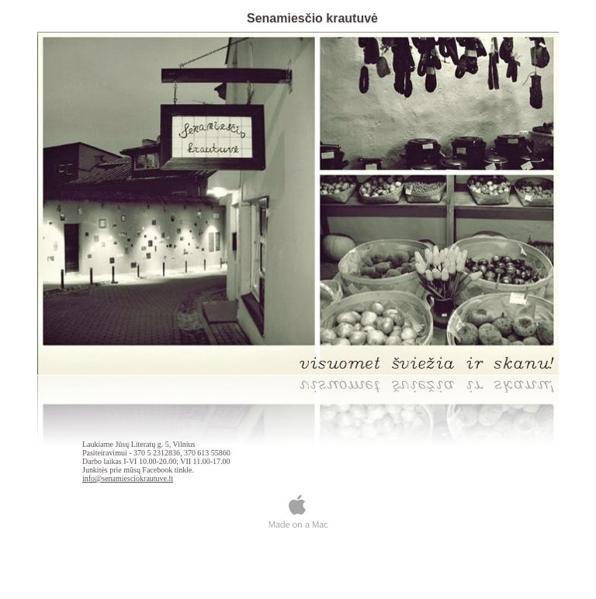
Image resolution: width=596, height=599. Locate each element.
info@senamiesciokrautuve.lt (127, 478)
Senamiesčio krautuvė (312, 18)
